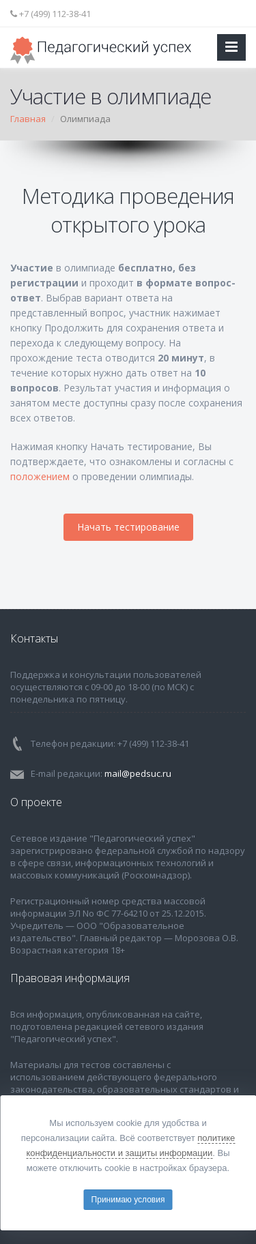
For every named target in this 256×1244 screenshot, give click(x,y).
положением (40, 476)
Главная (28, 119)
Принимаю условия (128, 1199)
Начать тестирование (128, 526)
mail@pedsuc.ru (137, 773)
